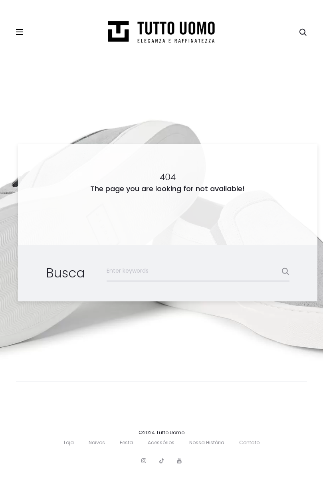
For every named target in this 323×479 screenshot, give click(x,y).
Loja (69, 442)
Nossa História (206, 442)
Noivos (97, 442)
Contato (249, 442)
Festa (126, 442)
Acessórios (161, 442)
